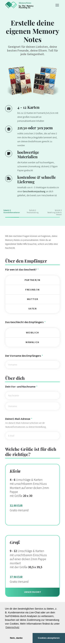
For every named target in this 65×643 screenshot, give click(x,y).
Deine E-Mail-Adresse (17, 419)
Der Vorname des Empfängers (23, 356)
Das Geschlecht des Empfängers (24, 322)
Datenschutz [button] (12, 627)
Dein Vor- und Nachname (20, 386)
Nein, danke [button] (16, 638)
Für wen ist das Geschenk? (21, 269)
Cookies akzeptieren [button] (49, 638)
